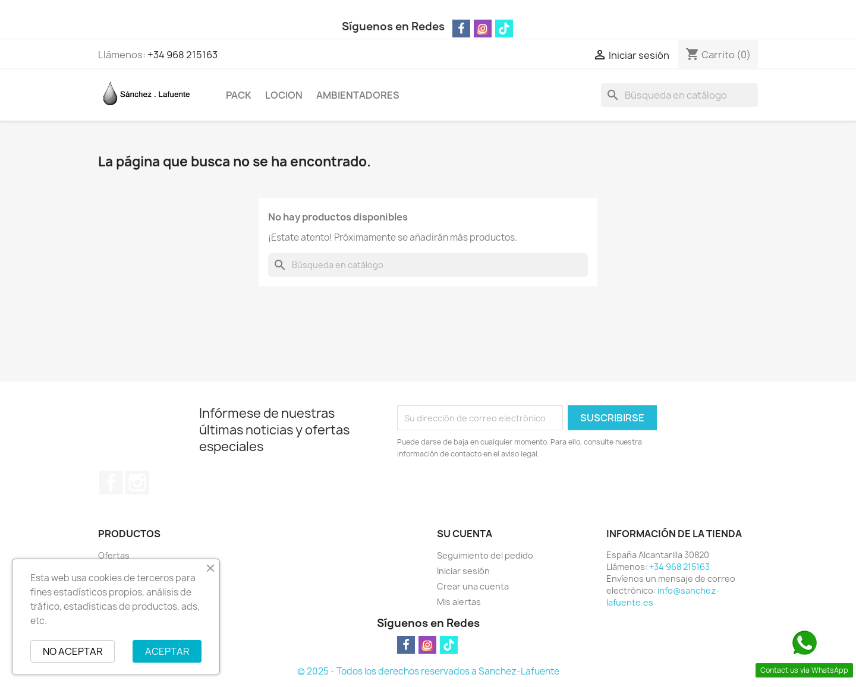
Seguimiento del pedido (485, 555)
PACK (238, 95)
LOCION (284, 95)
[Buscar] (679, 95)
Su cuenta (464, 533)
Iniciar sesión (463, 570)
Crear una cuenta (473, 586)
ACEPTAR (167, 651)
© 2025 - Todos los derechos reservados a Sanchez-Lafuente (428, 671)
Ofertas (114, 555)
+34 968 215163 (182, 54)
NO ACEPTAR (72, 651)
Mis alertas (459, 601)
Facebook (111, 482)
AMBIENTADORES (357, 95)
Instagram (137, 482)
